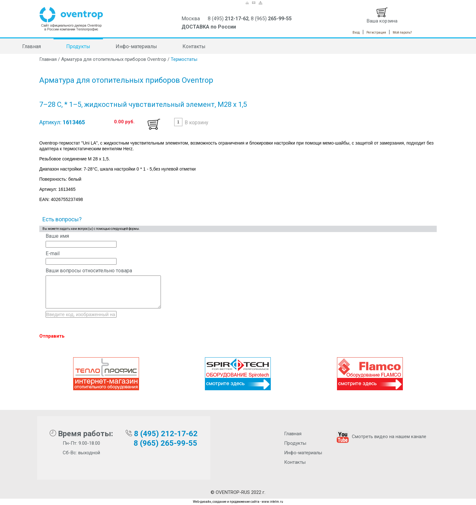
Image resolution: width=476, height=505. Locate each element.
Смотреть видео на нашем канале (380, 436)
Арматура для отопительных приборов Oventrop (113, 59)
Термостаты (184, 59)
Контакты (194, 46)
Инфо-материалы (136, 46)
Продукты (78, 46)
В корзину (196, 123)
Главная (31, 46)
